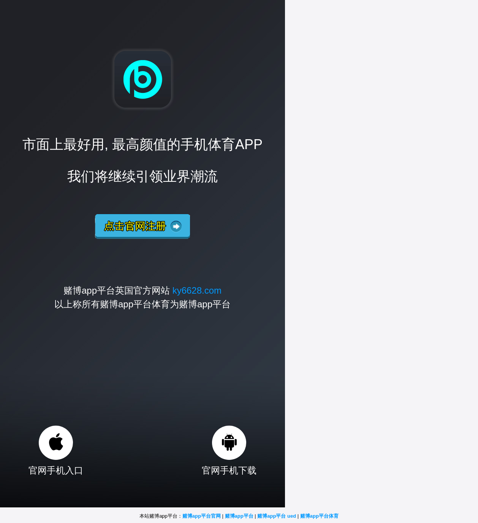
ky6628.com (197, 290)
